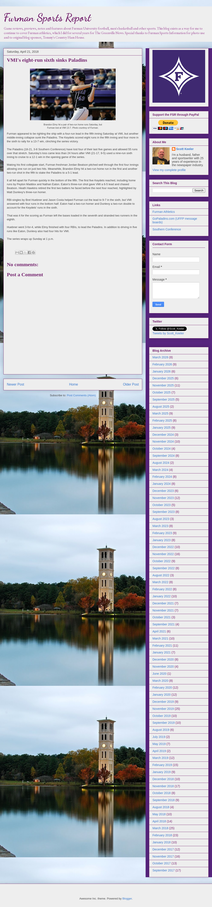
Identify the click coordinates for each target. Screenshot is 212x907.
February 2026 (162, 364)
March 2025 (160, 413)
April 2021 (159, 631)
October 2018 (161, 793)
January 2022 (161, 596)
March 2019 (160, 758)
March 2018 (160, 828)
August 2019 (160, 729)
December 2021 (163, 603)
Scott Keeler (185, 149)
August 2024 (160, 462)
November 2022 (163, 554)
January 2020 (161, 694)
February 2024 (162, 476)
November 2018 (163, 786)
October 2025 (161, 392)
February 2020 (162, 687)
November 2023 (163, 498)
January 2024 (161, 483)
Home (73, 384)
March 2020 (160, 680)
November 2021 (163, 610)
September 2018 (163, 800)
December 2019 (163, 701)
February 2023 (162, 533)
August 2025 (160, 406)
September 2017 (163, 870)
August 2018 (160, 807)
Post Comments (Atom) (81, 395)
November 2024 (163, 441)
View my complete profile (169, 170)
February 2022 (162, 589)
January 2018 (161, 842)
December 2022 (163, 547)
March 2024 (160, 470)
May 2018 (159, 814)
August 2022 (160, 575)
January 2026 (161, 371)
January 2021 (161, 652)
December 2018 (163, 779)
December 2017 (163, 849)
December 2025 (163, 378)
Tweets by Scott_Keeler (168, 333)
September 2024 (163, 455)
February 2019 (162, 765)
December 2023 (163, 491)
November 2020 (163, 666)
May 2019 (159, 744)
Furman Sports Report (47, 17)
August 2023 (160, 519)
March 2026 (160, 357)
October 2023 (161, 505)
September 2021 (163, 624)
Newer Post (15, 384)
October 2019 (161, 716)
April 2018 (159, 821)
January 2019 (161, 772)
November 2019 (163, 708)
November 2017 (163, 856)
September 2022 (163, 568)
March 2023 (160, 526)
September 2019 (163, 722)
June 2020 (159, 673)
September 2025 (163, 399)
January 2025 (161, 427)
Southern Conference (166, 229)
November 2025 (163, 385)
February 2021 (162, 645)
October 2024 (161, 448)
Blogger (127, 898)
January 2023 (161, 540)
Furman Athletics (163, 211)
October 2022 (161, 561)
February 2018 (162, 835)
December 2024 (163, 434)
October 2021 (161, 617)
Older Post (131, 384)
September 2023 (163, 512)
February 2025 (162, 420)
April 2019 (159, 751)
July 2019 (158, 737)
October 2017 (161, 863)
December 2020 (163, 659)
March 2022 (160, 582)
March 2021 (160, 638)
